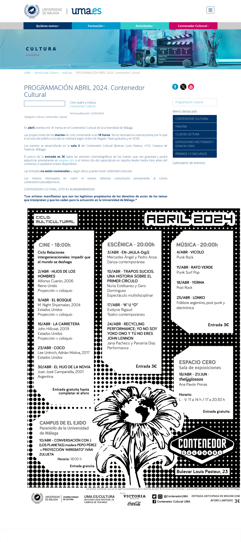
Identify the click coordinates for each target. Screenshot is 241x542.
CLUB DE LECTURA (187, 134)
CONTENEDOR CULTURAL (191, 119)
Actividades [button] (145, 26)
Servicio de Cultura (46, 73)
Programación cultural (189, 102)
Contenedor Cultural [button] (193, 26)
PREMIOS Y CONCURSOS (191, 154)
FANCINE (181, 126)
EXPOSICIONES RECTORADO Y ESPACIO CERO (194, 144)
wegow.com (66, 160)
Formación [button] (96, 26)
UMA (27, 73)
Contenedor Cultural (82, 106)
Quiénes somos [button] (47, 26)
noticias (67, 73)
